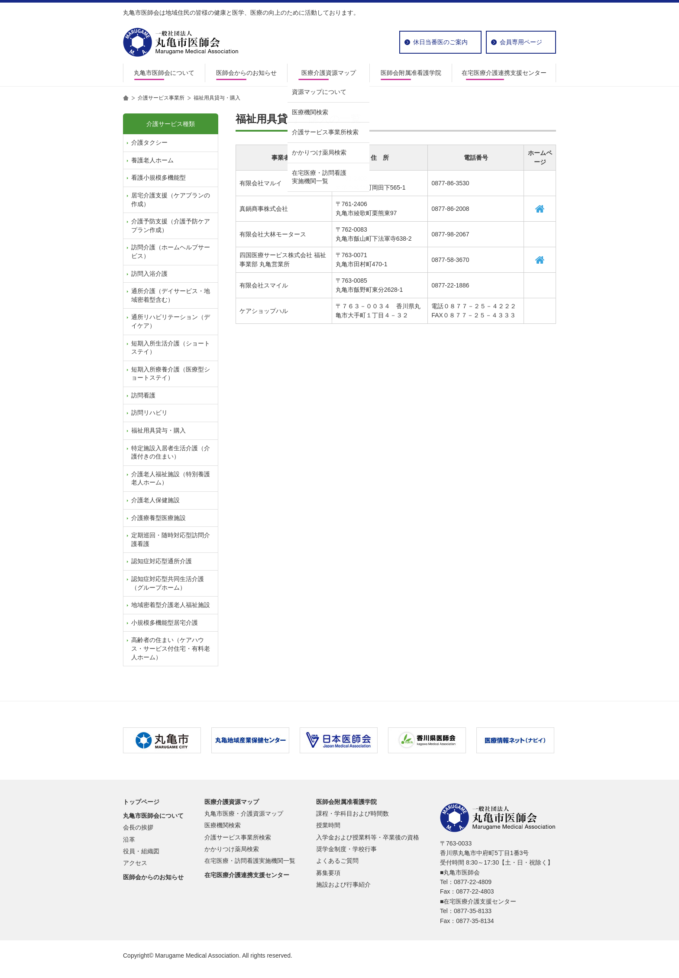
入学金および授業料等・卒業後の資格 (367, 837)
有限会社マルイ (260, 183)
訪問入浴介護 (149, 273)
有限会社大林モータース (272, 234)
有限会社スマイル (263, 285)
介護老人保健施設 (155, 500)
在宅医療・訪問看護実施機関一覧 (249, 860)
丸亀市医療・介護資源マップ (243, 813)
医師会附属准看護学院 (411, 72)
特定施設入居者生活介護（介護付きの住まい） (170, 452)
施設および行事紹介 (343, 884)
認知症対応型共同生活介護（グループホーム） (167, 583)
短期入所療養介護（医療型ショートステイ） (170, 373)
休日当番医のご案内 (440, 42)
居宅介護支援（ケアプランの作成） (170, 199)
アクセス (135, 862)
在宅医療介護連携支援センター (504, 72)
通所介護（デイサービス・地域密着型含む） (170, 295)
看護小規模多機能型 (158, 177)
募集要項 (328, 872)
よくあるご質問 (337, 860)
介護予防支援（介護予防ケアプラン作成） (170, 225)
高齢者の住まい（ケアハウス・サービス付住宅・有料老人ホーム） (170, 648)
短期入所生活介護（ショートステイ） (170, 347)
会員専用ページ (521, 42)
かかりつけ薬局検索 (231, 849)
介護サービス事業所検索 (237, 837)
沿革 (129, 839)
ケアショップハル (263, 310)
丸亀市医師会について (164, 72)
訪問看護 (143, 395)
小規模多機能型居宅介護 (164, 622)
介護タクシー (149, 142)
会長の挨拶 (138, 827)
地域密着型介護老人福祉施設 (170, 604)
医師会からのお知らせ (246, 72)
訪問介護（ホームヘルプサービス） (170, 251)
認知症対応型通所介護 (161, 561)
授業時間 (328, 825)
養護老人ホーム (152, 160)
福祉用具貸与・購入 (158, 430)
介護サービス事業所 (161, 98)
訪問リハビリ (149, 412)
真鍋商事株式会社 (263, 208)
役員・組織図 (141, 851)
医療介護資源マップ (328, 72)
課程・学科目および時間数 (352, 813)
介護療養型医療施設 (158, 517)
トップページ (141, 801)
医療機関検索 (222, 825)
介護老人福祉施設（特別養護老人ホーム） (170, 478)
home (126, 97)
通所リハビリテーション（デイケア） (170, 321)
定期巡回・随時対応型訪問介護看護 (170, 539)
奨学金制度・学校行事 (346, 849)
